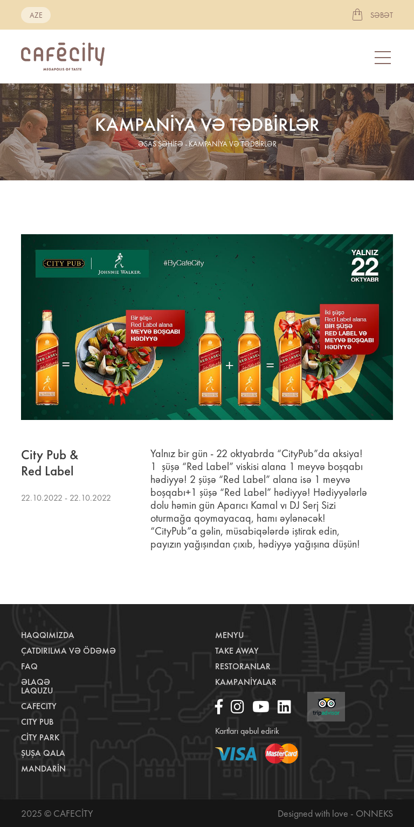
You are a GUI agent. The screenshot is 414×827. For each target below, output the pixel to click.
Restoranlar (243, 666)
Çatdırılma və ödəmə (68, 650)
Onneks (374, 813)
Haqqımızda (47, 635)
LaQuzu (37, 690)
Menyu (229, 635)
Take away (237, 650)
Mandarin (43, 768)
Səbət (381, 15)
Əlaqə (35, 682)
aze (36, 15)
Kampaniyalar (246, 682)
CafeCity (39, 706)
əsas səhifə (160, 144)
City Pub (37, 721)
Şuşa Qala (43, 753)
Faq (29, 666)
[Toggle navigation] (384, 57)
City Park (40, 737)
